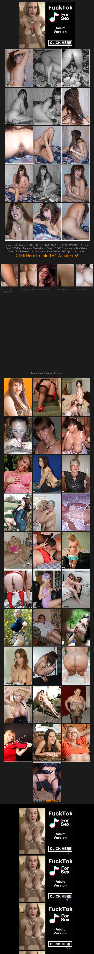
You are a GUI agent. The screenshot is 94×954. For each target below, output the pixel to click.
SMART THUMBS (53, 736)
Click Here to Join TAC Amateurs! (47, 255)
